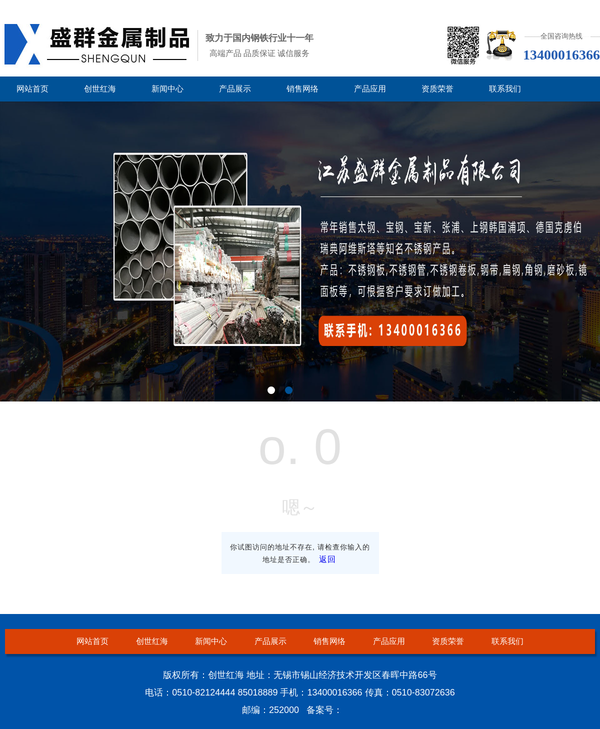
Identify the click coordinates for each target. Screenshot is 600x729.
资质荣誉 (438, 88)
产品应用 (370, 88)
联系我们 (505, 88)
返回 (327, 559)
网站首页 (32, 88)
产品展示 (235, 88)
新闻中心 (168, 88)
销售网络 (302, 88)
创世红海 (100, 88)
